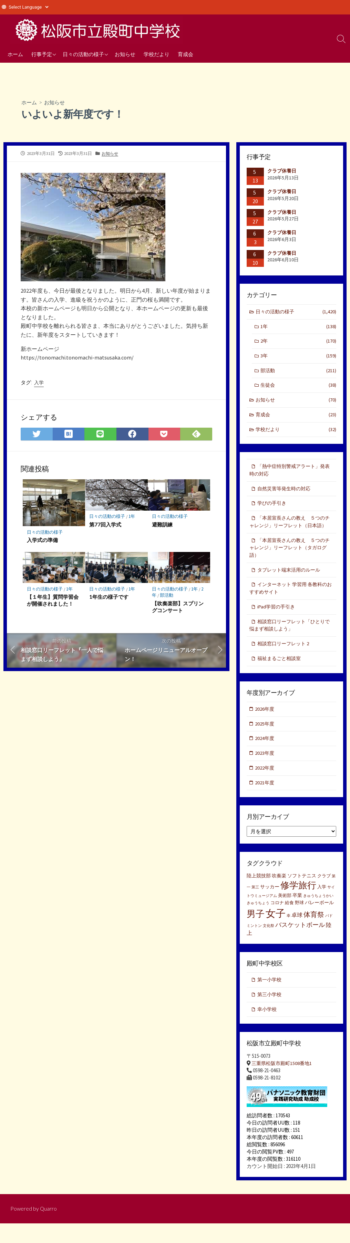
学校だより (156, 54)
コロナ (277, 920)
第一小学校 (270, 997)
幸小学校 (267, 1028)
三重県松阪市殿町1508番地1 (283, 1082)
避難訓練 (162, 526)
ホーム (15, 54)
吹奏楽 (279, 893)
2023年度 (265, 769)
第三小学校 (270, 1013)
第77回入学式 (106, 526)
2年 (298, 342)
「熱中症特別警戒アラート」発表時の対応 (289, 473)
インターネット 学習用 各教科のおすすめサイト (290, 602)
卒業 (297, 913)
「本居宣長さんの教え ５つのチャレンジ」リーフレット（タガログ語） (290, 561)
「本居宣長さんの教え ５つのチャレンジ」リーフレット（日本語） (289, 530)
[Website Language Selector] (28, 7)
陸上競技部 (259, 893)
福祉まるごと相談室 (280, 673)
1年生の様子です (109, 599)
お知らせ (125, 54)
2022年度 (265, 785)
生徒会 (298, 387)
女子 (276, 931)
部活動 (167, 597)
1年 (132, 518)
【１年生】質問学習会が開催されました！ (53, 602)
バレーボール (319, 920)
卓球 (296, 932)
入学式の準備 (42, 542)
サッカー (269, 904)
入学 (39, 383)
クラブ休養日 (281, 171)
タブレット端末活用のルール (291, 583)
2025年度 (265, 740)
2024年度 (265, 755)
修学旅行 (298, 902)
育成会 (185, 54)
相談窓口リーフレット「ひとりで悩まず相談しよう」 (289, 640)
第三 (255, 904)
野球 (299, 920)
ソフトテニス (301, 893)
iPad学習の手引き (277, 621)
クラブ (324, 893)
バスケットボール (300, 943)
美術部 (284, 913)
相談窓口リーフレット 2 (284, 659)
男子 (256, 931)
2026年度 (265, 724)
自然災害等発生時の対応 (285, 492)
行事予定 (41, 54)
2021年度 (265, 799)
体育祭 (313, 932)
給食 (289, 920)
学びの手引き (272, 507)
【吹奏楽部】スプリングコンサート (178, 608)
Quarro (49, 1228)
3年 (298, 357)
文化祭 (268, 943)
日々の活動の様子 (83, 54)
